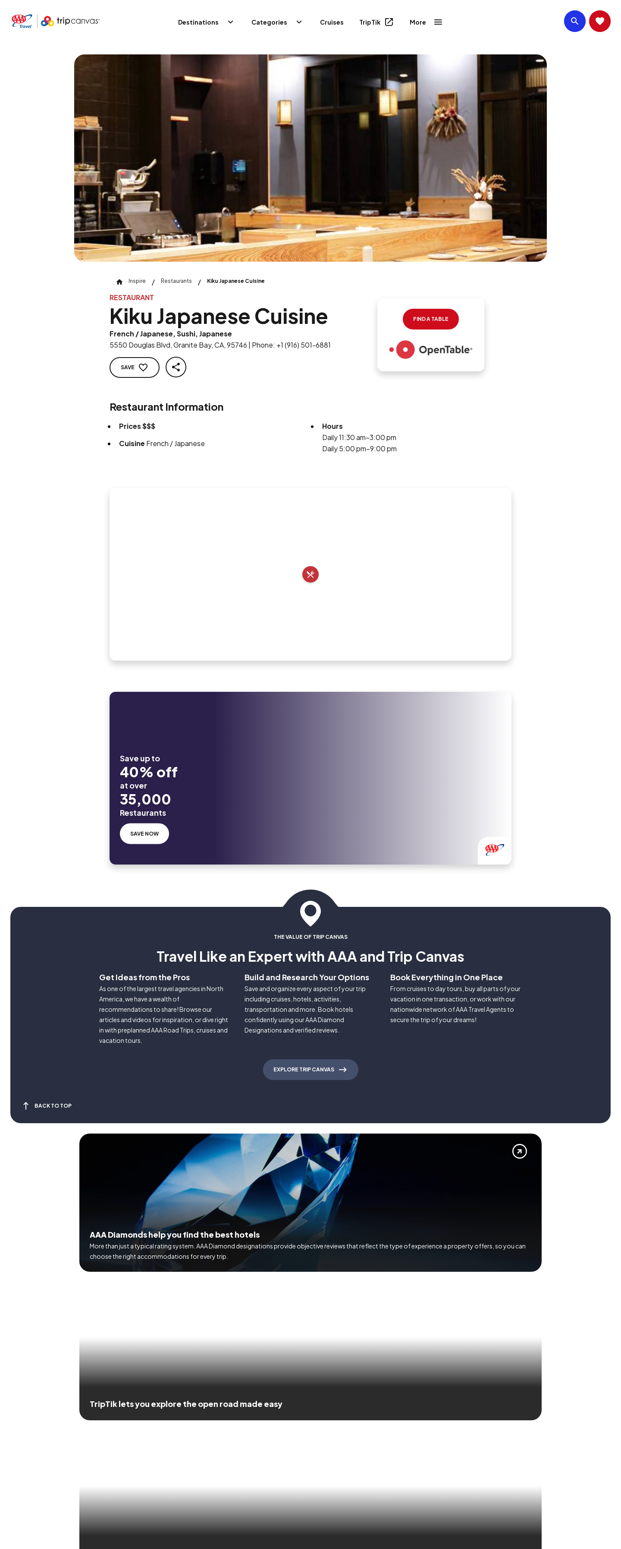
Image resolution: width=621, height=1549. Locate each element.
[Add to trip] (310, 574)
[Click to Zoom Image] (310, 158)
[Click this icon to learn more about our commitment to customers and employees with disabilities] (23, 1424)
